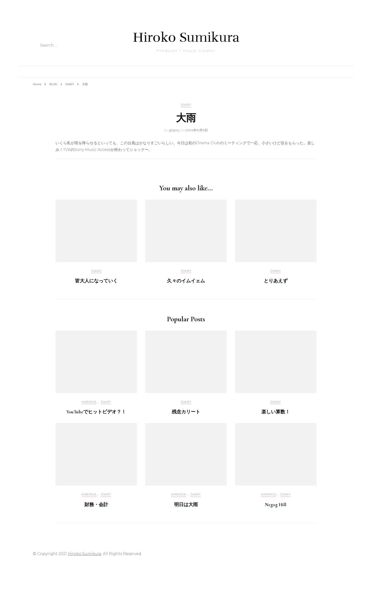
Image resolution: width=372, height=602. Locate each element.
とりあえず (276, 281)
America (89, 402)
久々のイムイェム (186, 281)
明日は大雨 (186, 505)
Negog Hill (275, 505)
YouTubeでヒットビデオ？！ (96, 412)
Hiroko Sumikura (186, 37)
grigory (174, 130)
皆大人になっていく (96, 281)
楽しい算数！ (275, 412)
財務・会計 (96, 505)
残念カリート (186, 412)
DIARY (186, 105)
